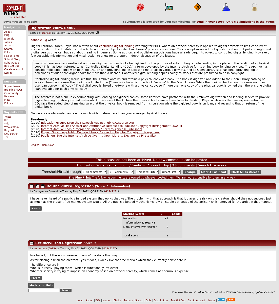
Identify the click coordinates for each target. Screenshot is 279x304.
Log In (8, 72)
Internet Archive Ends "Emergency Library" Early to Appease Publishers (91, 129)
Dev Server (11, 133)
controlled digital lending (116, 46)
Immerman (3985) (45, 248)
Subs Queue (11, 62)
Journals (9, 38)
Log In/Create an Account (140, 165)
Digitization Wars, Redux (52, 28)
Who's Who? (11, 127)
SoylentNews (14, 11)
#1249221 (111, 191)
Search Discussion (212, 165)
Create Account (13, 69)
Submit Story (12, 59)
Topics (8, 42)
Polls (7, 52)
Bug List (9, 130)
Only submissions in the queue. (251, 21)
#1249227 (109, 248)
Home (80, 300)
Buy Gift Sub (11, 66)
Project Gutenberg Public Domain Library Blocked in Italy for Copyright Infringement (100, 132)
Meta (7, 99)
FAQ (6, 35)
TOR (6, 137)
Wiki (6, 123)
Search (8, 49)
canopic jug (39, 40)
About (8, 31)
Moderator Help (41, 285)
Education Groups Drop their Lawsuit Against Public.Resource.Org (87, 122)
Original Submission (42, 145)
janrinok (46, 33)
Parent (35, 208)
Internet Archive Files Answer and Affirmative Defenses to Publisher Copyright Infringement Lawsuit (111, 125)
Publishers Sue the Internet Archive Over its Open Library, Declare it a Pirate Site (98, 135)
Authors (9, 45)
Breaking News (13, 89)
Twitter (8, 116)
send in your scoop (210, 21)
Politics (8, 103)
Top (166, 165)
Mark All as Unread (245, 171)
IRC (6, 120)
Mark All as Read (213, 171)
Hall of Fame (11, 55)
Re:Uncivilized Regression (70, 186)
